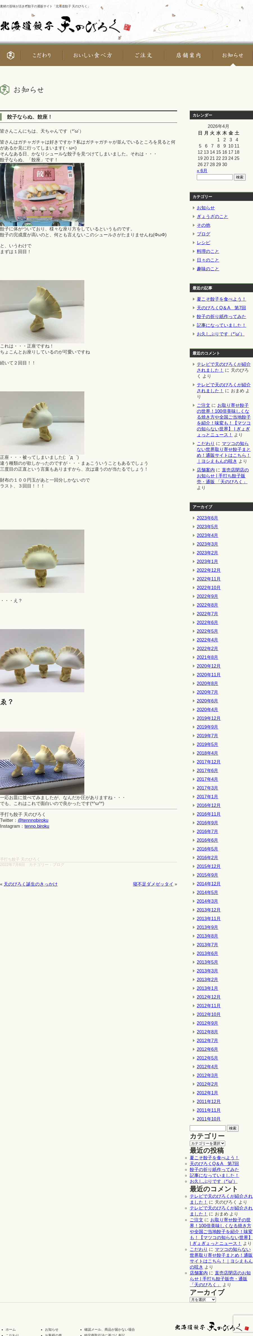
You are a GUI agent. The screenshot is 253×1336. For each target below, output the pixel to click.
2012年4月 (207, 1066)
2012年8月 (207, 1031)
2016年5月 (207, 849)
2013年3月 (207, 970)
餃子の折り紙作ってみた (221, 316)
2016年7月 (207, 831)
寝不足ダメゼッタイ (153, 884)
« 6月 (202, 170)
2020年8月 (207, 683)
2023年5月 (207, 526)
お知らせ (206, 207)
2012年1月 (207, 1092)
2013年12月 (209, 910)
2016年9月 (207, 822)
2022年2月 (207, 648)
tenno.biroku (36, 826)
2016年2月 (207, 857)
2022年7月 (207, 613)
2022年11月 (209, 579)
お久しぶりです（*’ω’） (221, 334)
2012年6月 (207, 1049)
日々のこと (208, 260)
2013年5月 (207, 962)
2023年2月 (207, 552)
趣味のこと (208, 268)
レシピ (203, 242)
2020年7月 (207, 692)
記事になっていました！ (221, 325)
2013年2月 (207, 979)
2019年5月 (207, 744)
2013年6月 (207, 953)
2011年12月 (209, 1101)
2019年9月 (207, 727)
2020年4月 (207, 709)
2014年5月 (207, 892)
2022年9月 (207, 596)
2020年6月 (207, 700)
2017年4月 (207, 779)
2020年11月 (209, 674)
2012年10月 (209, 1014)
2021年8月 (207, 657)
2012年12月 (209, 997)
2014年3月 (207, 901)
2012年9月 (207, 1023)
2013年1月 (207, 988)
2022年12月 (209, 570)
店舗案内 (206, 470)
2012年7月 (207, 1040)
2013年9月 (207, 927)
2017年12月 (209, 761)
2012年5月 (207, 1058)
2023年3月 (207, 544)
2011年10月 (209, 1119)
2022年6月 (207, 622)
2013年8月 (207, 936)
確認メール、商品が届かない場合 (109, 1330)
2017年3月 (207, 788)
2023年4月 (207, 535)
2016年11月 (209, 814)
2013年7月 (207, 944)
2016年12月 (209, 805)
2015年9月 (207, 875)
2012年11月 (209, 1005)
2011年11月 (209, 1110)
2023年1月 (207, 561)
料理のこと (208, 251)
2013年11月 (209, 918)
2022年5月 (207, 631)
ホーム (11, 1330)
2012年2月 (207, 1084)
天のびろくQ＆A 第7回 (221, 307)
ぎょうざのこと (212, 216)
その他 (203, 225)
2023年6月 (207, 518)
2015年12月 (209, 866)
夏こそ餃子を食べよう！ (221, 299)
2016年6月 (207, 840)
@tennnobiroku (33, 820)
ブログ (58, 864)
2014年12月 (209, 883)
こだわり (206, 443)
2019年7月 (207, 735)
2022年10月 (209, 587)
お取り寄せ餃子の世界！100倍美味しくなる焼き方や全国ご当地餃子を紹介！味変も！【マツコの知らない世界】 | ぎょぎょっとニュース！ (221, 1231)
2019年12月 (209, 718)
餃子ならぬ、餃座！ (30, 117)
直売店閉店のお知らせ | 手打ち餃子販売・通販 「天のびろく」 (223, 476)
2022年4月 (207, 640)
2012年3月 (207, 1075)
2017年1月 (207, 796)
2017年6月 (207, 770)
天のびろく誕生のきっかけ (31, 884)
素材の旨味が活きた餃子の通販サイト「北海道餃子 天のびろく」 (45, 6)
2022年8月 (207, 605)
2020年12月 (209, 666)
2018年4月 (207, 753)
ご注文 (203, 405)
